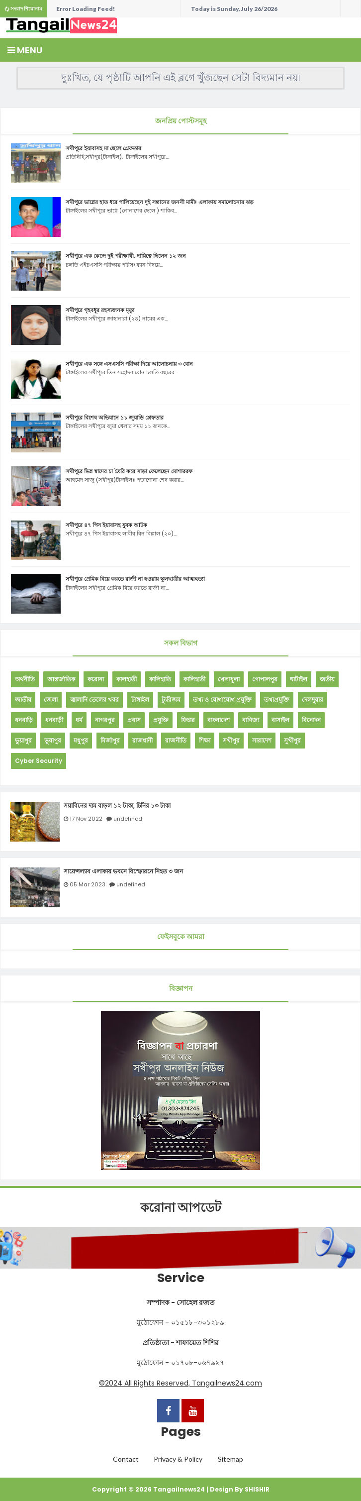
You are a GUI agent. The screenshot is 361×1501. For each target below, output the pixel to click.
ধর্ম (79, 720)
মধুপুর (81, 740)
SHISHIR (257, 1489)
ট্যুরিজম (171, 699)
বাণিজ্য (250, 720)
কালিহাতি (160, 679)
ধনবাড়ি (24, 720)
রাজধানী (142, 740)
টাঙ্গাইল (140, 699)
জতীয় (327, 679)
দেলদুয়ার (312, 699)
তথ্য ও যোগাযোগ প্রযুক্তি (222, 699)
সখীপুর (231, 740)
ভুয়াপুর (23, 740)
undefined (127, 819)
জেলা (51, 699)
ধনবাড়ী (54, 720)
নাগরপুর (105, 720)
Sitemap (230, 1459)
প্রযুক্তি (161, 720)
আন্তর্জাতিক (61, 679)
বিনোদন (311, 720)
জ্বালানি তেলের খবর (94, 699)
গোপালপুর (264, 679)
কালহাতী (126, 679)
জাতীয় (23, 699)
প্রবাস (134, 720)
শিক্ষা (204, 740)
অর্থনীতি (25, 679)
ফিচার (188, 720)
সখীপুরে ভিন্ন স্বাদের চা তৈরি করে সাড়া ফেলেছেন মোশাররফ (129, 471)
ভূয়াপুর (52, 740)
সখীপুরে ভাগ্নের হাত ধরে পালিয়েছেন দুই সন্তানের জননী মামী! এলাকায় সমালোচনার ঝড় (160, 202)
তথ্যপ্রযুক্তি (276, 699)
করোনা (96, 679)
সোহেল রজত (196, 1302)
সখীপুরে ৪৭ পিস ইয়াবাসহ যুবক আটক (106, 525)
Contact (126, 1459)
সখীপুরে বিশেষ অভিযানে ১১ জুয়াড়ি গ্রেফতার (115, 418)
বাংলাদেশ (218, 720)
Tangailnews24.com (227, 1383)
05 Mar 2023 (87, 884)
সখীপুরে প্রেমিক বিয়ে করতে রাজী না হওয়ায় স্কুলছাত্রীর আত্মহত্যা (135, 579)
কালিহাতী (194, 679)
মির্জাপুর (110, 740)
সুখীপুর (292, 740)
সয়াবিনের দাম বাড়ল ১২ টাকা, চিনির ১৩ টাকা (117, 806)
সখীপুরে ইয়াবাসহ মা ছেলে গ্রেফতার (103, 148)
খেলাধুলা (229, 679)
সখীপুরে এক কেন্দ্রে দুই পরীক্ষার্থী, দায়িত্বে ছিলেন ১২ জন (126, 256)
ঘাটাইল (298, 679)
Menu (24, 50)
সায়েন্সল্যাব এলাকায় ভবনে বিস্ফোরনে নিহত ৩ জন (123, 871)
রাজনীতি (175, 740)
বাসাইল (280, 720)
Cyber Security (38, 760)
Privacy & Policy (178, 1459)
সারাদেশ (261, 740)
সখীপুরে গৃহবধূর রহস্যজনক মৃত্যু (100, 310)
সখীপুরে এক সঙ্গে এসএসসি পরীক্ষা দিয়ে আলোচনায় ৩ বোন (129, 364)
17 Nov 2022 (86, 819)
